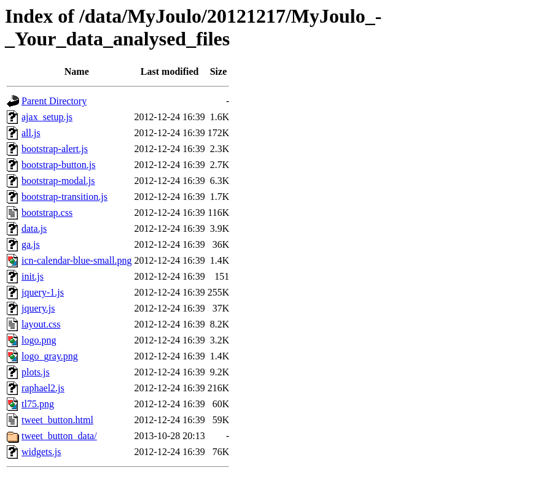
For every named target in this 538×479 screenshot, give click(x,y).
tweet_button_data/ (59, 436)
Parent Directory (54, 101)
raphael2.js (42, 388)
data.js (34, 228)
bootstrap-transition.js (64, 196)
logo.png (38, 340)
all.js (31, 133)
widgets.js (41, 451)
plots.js (35, 372)
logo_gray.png (49, 356)
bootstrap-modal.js (58, 180)
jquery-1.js (42, 292)
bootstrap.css (46, 212)
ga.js (30, 244)
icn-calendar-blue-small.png (76, 260)
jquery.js (38, 308)
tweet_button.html (57, 420)
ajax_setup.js (46, 117)
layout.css (41, 324)
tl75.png (37, 404)
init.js (32, 276)
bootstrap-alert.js (54, 149)
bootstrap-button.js (58, 164)
